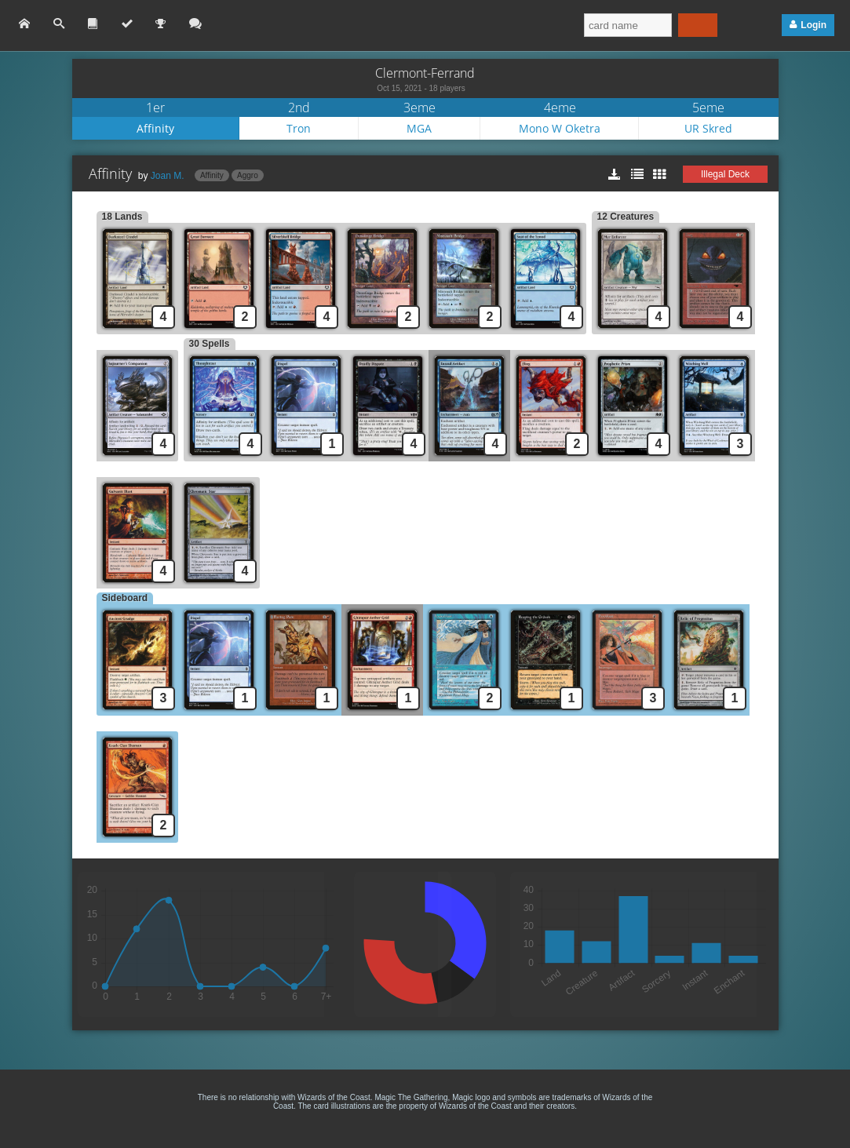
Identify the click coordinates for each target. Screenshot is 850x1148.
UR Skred (708, 128)
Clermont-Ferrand (425, 73)
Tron (298, 128)
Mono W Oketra (559, 128)
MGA (419, 128)
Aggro (247, 175)
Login (813, 25)
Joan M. (167, 175)
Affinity (155, 128)
